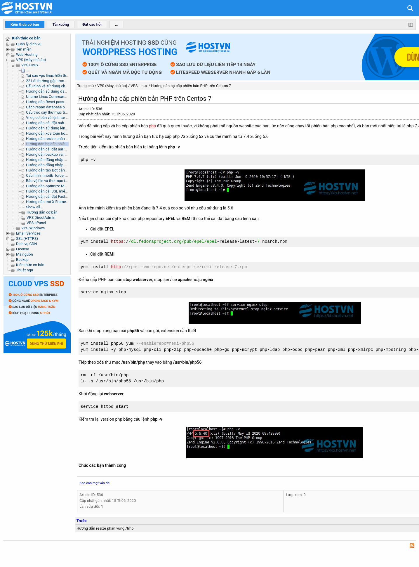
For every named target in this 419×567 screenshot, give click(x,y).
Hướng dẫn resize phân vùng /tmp (54, 138)
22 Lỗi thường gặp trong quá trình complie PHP (65, 81)
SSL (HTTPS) (27, 238)
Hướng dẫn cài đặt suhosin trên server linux (62, 123)
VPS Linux (29, 65)
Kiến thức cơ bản (30, 265)
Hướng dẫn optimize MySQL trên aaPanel (60, 186)
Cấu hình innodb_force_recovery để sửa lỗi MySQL (68, 175)
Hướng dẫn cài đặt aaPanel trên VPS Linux (61, 149)
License (22, 249)
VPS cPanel (36, 223)
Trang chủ (85, 86)
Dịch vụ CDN (26, 244)
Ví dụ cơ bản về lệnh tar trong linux (55, 117)
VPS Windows (33, 228)
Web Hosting (27, 54)
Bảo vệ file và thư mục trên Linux (53, 180)
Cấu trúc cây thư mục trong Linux (53, 112)
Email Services (28, 233)
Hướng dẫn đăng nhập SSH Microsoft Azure (62, 165)
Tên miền (24, 49)
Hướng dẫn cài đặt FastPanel (50, 196)
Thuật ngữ (24, 270)
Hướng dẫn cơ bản (42, 212)
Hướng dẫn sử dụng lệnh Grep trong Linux (61, 128)
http (116, 267)
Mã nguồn (24, 254)
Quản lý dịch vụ (28, 44)
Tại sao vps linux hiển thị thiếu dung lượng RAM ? (67, 75)
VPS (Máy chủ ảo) (31, 60)
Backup (22, 259)
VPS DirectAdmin (41, 217)
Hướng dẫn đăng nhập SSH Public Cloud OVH (64, 159)
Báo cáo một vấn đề (94, 483)
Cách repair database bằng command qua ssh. (65, 107)
